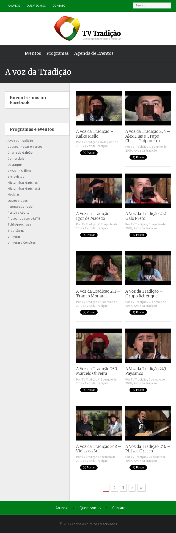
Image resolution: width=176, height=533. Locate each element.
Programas (58, 53)
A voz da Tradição (96, 146)
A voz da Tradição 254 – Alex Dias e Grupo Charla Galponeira (147, 136)
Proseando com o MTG (24, 218)
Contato (59, 5)
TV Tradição (89, 142)
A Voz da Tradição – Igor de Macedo (95, 216)
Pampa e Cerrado (20, 207)
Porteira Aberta (19, 213)
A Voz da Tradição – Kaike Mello (95, 134)
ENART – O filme (20, 171)
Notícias (14, 194)
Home (13, 53)
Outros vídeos (18, 201)
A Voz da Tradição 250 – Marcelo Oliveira (98, 371)
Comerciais (16, 158)
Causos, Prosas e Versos (25, 147)
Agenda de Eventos (93, 53)
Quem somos (36, 5)
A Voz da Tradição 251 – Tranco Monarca (98, 293)
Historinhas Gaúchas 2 (24, 188)
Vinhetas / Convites (22, 243)
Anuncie (14, 5)
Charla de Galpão (20, 153)
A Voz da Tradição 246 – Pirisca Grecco (147, 449)
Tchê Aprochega (19, 224)
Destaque (15, 165)
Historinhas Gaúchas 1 (23, 183)
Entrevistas (16, 177)
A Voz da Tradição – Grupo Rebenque (144, 293)
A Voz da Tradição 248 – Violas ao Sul (98, 449)
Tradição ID (16, 231)
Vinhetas (14, 237)
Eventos (33, 53)
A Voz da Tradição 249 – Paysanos (147, 371)
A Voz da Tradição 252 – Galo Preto (147, 216)
